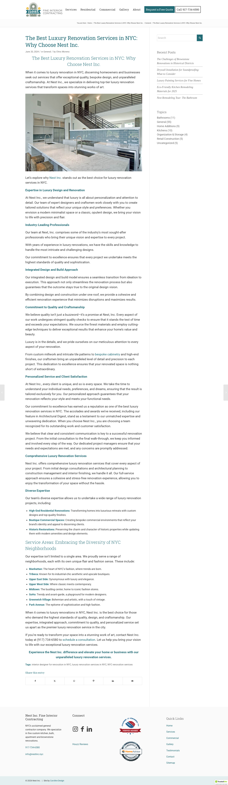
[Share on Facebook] (35, 681)
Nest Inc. (55, 178)
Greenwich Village (40, 599)
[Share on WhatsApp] (74, 681)
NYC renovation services (120, 664)
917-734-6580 (32, 747)
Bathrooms (163, 117)
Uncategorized (165, 143)
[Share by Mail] (132, 681)
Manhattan (35, 568)
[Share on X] (54, 681)
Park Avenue (36, 604)
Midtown (34, 589)
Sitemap (170, 762)
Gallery (169, 744)
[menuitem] (71, 9)
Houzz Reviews (80, 744)
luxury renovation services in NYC (89, 664)
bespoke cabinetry (107, 354)
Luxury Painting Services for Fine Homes (179, 80)
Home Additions (166, 126)
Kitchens (162, 130)
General (47, 51)
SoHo (32, 594)
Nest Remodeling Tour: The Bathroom (177, 97)
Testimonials (173, 750)
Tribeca (33, 574)
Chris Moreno (63, 51)
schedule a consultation (79, 640)
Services (170, 731)
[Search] (180, 38)
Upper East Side (38, 579)
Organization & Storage (170, 134)
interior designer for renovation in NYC (51, 664)
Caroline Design (57, 780)
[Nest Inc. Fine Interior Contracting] (46, 9)
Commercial (172, 738)
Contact (170, 756)
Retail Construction (168, 138)
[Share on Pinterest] (93, 681)
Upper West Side (39, 584)
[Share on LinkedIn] (113, 681)
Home (169, 725)
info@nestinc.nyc (34, 754)
